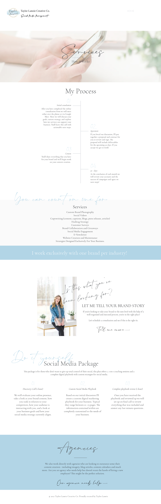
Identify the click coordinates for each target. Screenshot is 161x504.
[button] (113, 330)
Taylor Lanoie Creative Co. (35, 10)
